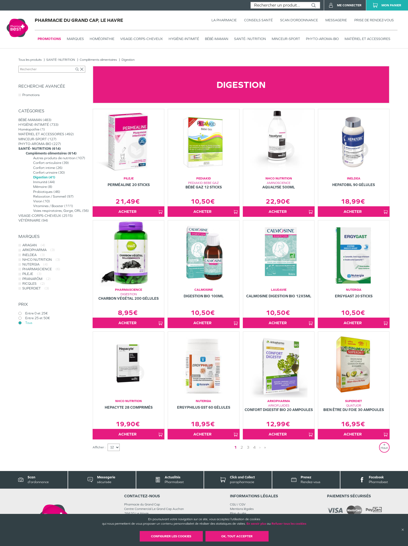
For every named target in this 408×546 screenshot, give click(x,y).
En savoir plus (256, 523)
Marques (75, 39)
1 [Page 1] (235, 447)
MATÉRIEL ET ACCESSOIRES (367, 39)
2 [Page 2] (241, 447)
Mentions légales (242, 509)
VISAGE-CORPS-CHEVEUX (141, 39)
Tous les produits (30, 60)
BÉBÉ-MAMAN (216, 39)
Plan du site (238, 513)
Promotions (49, 39)
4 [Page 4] (254, 447)
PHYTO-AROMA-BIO (322, 39)
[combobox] (279, 5)
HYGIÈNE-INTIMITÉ (184, 39)
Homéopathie (102, 39)
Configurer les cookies (171, 536)
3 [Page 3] (248, 447)
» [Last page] (265, 447)
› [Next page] (259, 447)
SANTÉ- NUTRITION (250, 39)
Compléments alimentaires (98, 60)
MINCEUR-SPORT (286, 39)
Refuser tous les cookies (288, 523)
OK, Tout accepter (237, 536)
